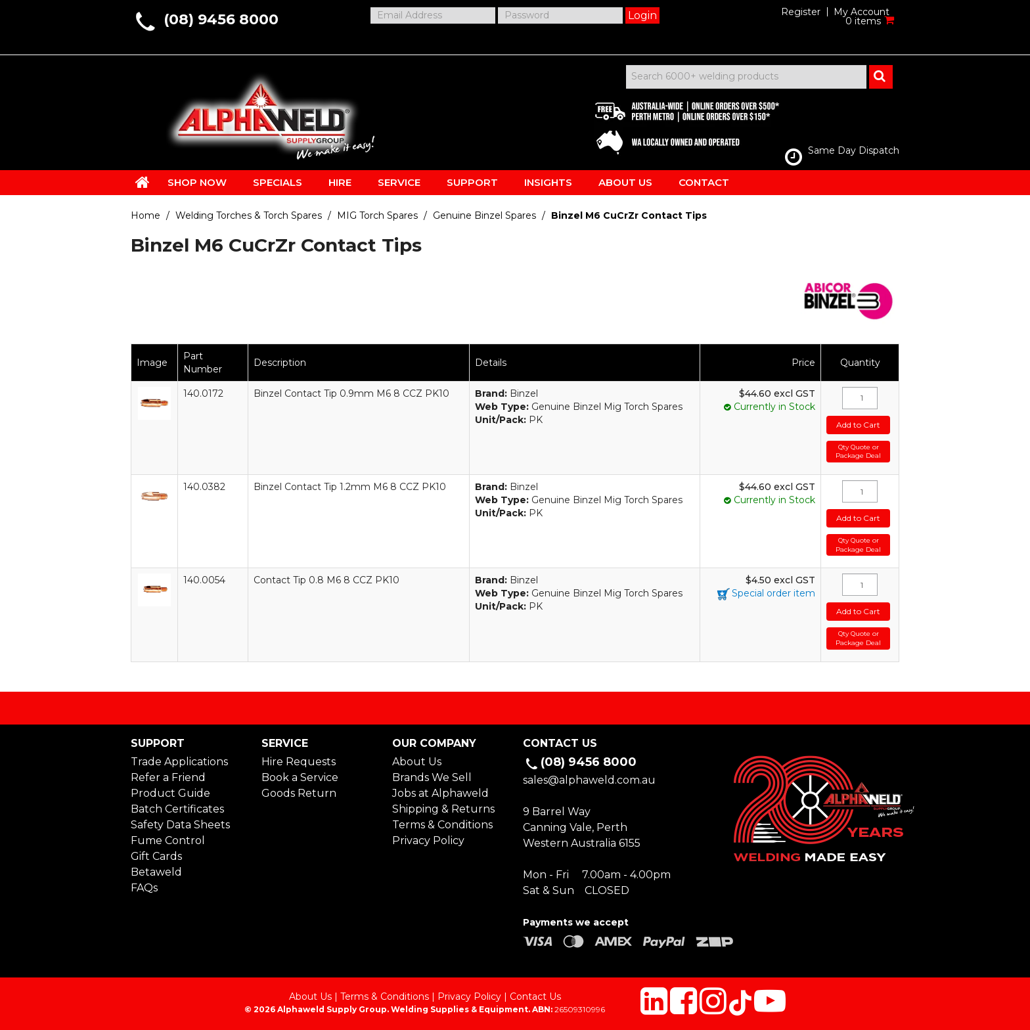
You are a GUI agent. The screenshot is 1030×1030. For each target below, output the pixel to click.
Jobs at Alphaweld (440, 793)
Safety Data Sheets (180, 824)
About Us (416, 761)
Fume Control (168, 840)
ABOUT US (625, 182)
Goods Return (298, 793)
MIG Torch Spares (377, 215)
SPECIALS (277, 182)
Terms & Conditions (442, 824)
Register (800, 11)
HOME (142, 182)
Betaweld (156, 872)
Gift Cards (156, 856)
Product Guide (170, 793)
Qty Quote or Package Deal (858, 451)
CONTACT (704, 182)
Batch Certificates (177, 809)
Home (145, 215)
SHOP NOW (197, 182)
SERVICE (399, 182)
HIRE (339, 182)
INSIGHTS (548, 182)
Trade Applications (179, 761)
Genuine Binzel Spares (484, 215)
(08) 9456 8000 (221, 19)
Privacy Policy (428, 840)
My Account (861, 11)
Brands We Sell (432, 777)
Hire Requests (298, 761)
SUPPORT (472, 182)
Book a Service (299, 777)
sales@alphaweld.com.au (589, 780)
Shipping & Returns (443, 809)
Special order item (773, 593)
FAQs (144, 888)
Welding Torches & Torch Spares (248, 215)
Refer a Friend (168, 777)
